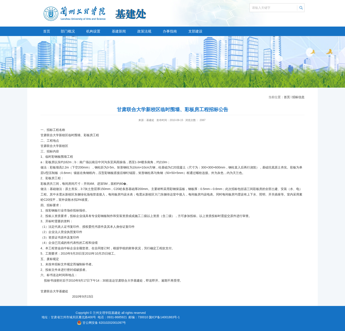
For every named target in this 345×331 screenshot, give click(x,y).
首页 (46, 31)
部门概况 (68, 31)
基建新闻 (119, 31)
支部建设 (195, 31)
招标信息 (298, 97)
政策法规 (144, 31)
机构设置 (93, 31)
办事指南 (170, 31)
